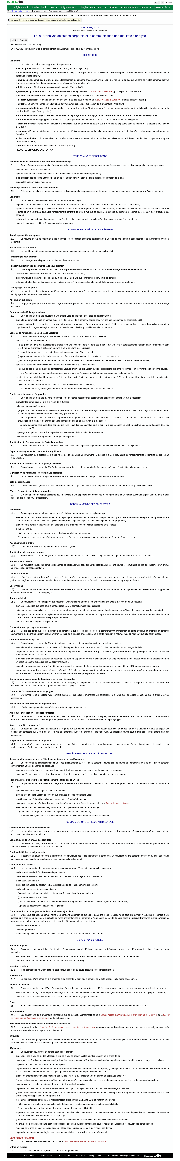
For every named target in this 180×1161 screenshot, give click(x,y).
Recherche (39, 7)
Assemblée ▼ (162, 7)
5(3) (12, 303)
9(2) (12, 476)
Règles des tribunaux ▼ (94, 7)
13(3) (13, 695)
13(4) (13, 707)
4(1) (12, 238)
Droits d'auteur (64, 1155)
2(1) (12, 165)
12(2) (13, 589)
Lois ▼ (54, 7)
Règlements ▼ (69, 7)
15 (12, 762)
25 (12, 1051)
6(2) (12, 336)
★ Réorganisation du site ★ (20, 11)
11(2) (13, 546)
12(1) (13, 577)
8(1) (12, 445)
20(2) (13, 969)
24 (12, 1039)
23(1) (13, 1015)
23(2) (13, 1027)
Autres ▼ (146, 7)
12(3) (13, 601)
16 (12, 783)
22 (12, 1005)
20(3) (13, 979)
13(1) (13, 643)
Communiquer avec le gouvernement (123, 1155)
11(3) (13, 555)
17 (12, 831)
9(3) (12, 485)
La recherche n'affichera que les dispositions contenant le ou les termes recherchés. (46, 20)
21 (12, 988)
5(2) (12, 291)
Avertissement (46, 1155)
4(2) (12, 251)
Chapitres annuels (55, 11)
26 (12, 1141)
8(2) (12, 454)
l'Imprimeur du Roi (127, 15)
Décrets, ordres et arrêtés (124, 7)
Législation (21, 7)
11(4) (13, 564)
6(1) (12, 315)
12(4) (13, 630)
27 (12, 1150)
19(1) (13, 855)
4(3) (12, 260)
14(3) (13, 744)
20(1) (13, 949)
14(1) (13, 716)
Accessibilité (29, 1155)
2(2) (12, 191)
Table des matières (19, 40)
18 (12, 843)
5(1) (12, 269)
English (169, 3)
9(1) (12, 467)
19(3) (13, 914)
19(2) (13, 868)
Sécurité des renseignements (88, 1155)
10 (12, 494)
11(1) (13, 513)
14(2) (13, 728)
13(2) (13, 682)
